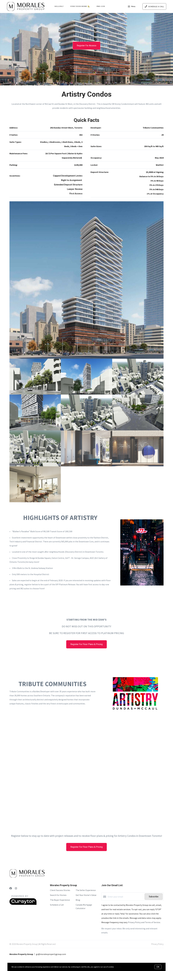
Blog (78, 900)
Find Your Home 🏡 (80, 6)
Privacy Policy (157, 944)
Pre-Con (101, 6)
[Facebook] (10, 888)
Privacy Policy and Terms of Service (144, 922)
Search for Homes (58, 895)
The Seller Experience (86, 890)
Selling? (59, 6)
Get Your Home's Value (86, 895)
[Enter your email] (125, 897)
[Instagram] (16, 888)
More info (117, 967)
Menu (132, 6)
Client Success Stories (60, 890)
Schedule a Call (57, 904)
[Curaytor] (22, 904)
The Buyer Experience (60, 900)
